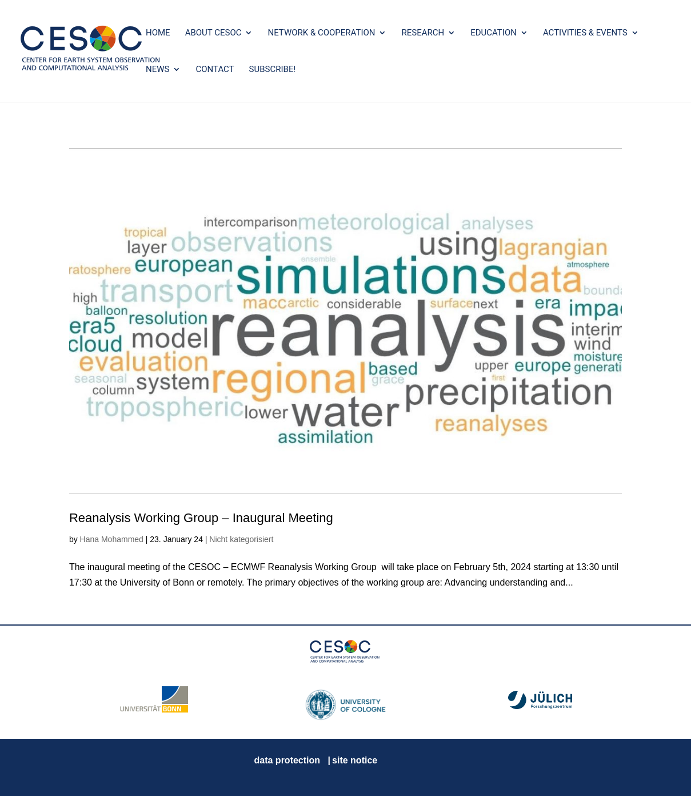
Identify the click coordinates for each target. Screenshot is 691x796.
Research (422, 33)
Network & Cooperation (321, 33)
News (157, 69)
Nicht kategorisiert (241, 539)
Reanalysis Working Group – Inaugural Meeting (201, 518)
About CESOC (213, 33)
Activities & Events (585, 33)
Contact (214, 69)
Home (158, 33)
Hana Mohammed (111, 539)
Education (493, 33)
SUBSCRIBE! (272, 69)
